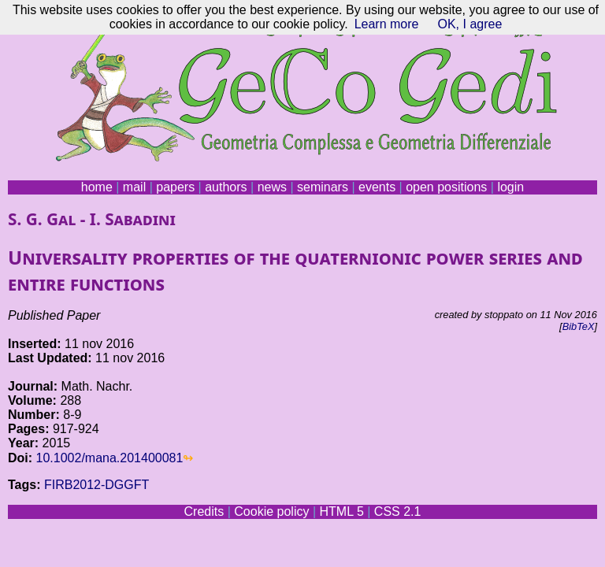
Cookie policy (271, 511)
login (510, 187)
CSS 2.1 (397, 511)
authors (226, 187)
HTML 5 (341, 511)
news (272, 187)
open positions (446, 187)
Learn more (386, 24)
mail (134, 187)
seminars (322, 187)
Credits (204, 511)
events (376, 187)
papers (175, 187)
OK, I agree (469, 24)
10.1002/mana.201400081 (110, 458)
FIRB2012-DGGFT (96, 484)
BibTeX (578, 326)
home (97, 187)
